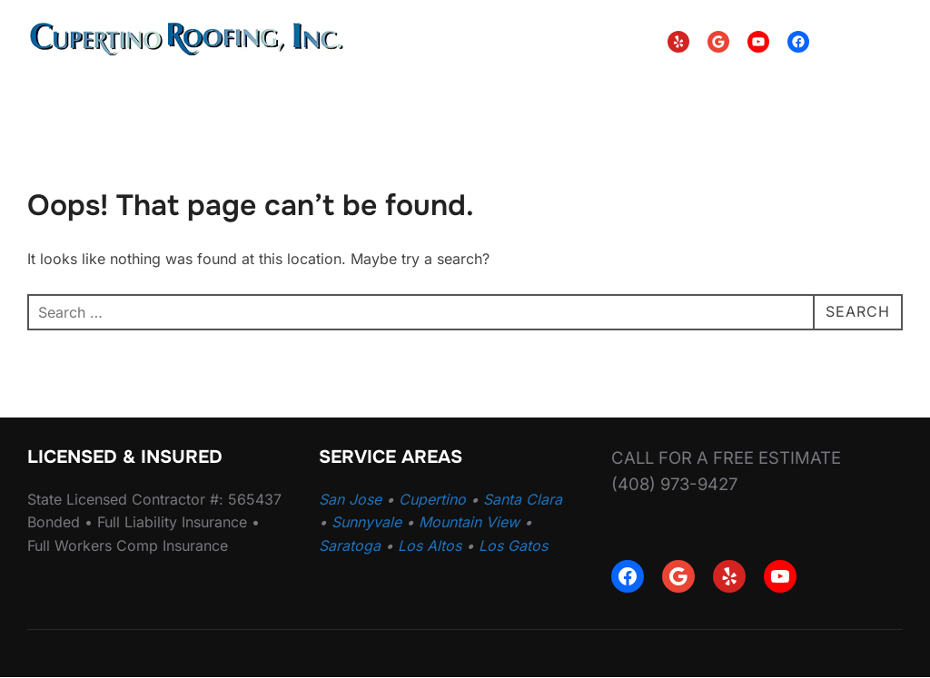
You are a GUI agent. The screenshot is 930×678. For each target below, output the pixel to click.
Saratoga (350, 545)
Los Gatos (513, 545)
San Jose (350, 499)
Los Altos (429, 545)
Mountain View (469, 522)
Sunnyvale (366, 522)
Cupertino (432, 499)
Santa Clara (522, 499)
